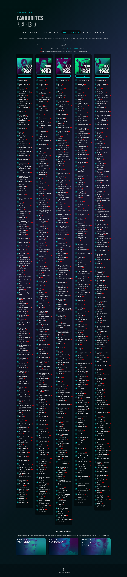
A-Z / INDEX (87, 32)
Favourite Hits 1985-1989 (50, 32)
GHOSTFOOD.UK (22, 12)
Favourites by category (30, 32)
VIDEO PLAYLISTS (99, 32)
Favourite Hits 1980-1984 (71, 32)
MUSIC (30, 12)
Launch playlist (24, 76)
